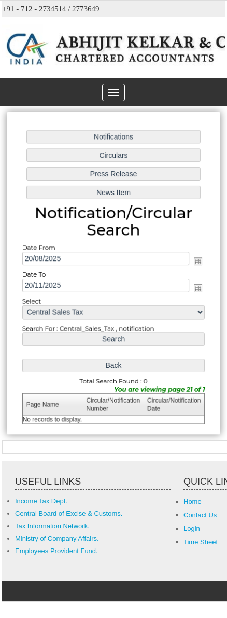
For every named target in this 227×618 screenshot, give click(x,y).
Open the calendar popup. (197, 261)
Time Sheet (200, 542)
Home (192, 501)
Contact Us (200, 515)
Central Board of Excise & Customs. (68, 513)
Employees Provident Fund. (56, 551)
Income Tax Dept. (41, 501)
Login (191, 528)
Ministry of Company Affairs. (57, 538)
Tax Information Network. (52, 526)
